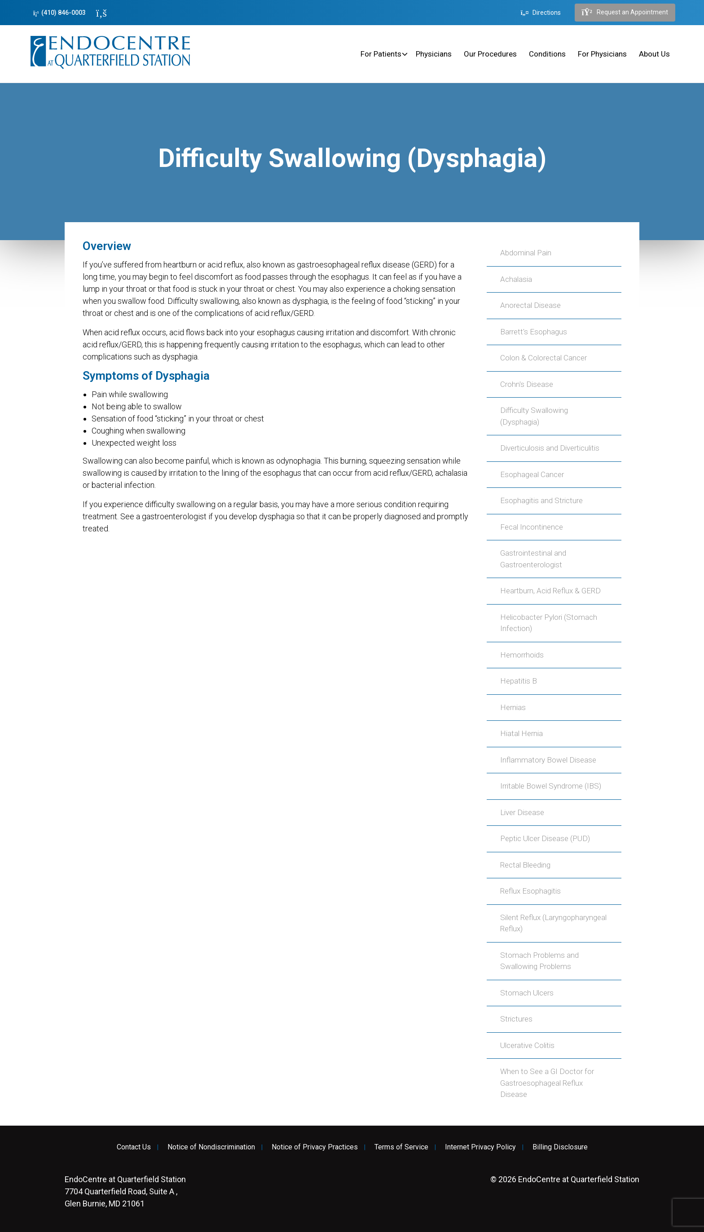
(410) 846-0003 (59, 12)
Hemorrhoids (522, 654)
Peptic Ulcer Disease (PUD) (545, 838)
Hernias (513, 707)
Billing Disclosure (560, 1147)
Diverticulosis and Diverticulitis (549, 447)
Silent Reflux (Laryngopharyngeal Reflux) (553, 923)
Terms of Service (401, 1147)
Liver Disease (522, 812)
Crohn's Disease (526, 384)
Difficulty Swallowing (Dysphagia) (534, 416)
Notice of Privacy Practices (315, 1147)
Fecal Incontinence (531, 526)
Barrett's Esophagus (533, 331)
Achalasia (516, 279)
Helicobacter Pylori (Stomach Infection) (548, 623)
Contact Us (134, 1147)
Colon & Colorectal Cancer (543, 357)
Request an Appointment (625, 12)
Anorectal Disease (530, 305)
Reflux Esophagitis (530, 890)
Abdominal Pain (525, 252)
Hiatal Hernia (521, 733)
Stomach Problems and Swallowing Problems (539, 961)
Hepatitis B (518, 680)
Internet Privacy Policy (480, 1147)
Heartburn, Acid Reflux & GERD (550, 590)
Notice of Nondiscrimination (211, 1147)
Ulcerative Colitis (527, 1045)
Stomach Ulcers (527, 992)
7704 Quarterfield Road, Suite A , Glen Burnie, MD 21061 (125, 1191)
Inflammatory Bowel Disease (548, 759)
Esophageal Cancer (532, 474)
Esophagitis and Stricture (541, 500)
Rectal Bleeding (525, 864)
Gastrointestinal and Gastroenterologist (533, 558)
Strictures (516, 1018)
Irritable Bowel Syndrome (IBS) (550, 785)
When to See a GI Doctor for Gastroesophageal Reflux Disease (547, 1083)
